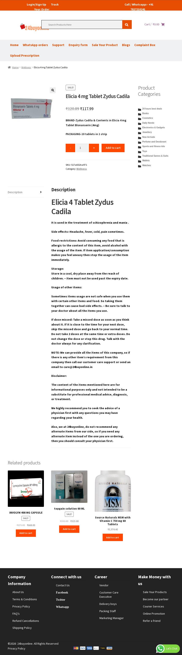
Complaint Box (144, 45)
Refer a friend (151, 621)
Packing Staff (107, 611)
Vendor (104, 585)
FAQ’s (16, 613)
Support (58, 45)
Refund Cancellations (25, 621)
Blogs (126, 45)
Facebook (62, 592)
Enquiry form (78, 45)
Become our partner (155, 599)
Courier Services (153, 606)
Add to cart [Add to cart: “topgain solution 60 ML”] (69, 529)
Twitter (60, 599)
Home (14, 45)
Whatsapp (62, 606)
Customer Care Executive (108, 595)
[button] (53, 90)
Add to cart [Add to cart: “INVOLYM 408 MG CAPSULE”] (25, 533)
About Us (18, 592)
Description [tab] (15, 192)
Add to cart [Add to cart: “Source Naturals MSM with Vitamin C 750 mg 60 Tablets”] (112, 537)
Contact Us (63, 585)
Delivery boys (108, 604)
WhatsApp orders (35, 45)
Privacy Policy (21, 606)
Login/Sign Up (36, 4)
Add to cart (113, 148)
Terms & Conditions (24, 599)
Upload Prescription (24, 55)
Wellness (26, 67)
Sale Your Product (105, 45)
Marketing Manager (111, 618)
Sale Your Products (155, 592)
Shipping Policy (22, 628)
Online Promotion (154, 613)
